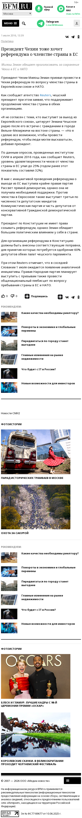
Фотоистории (11, 424)
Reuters (45, 95)
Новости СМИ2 (10, 413)
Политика (7, 41)
